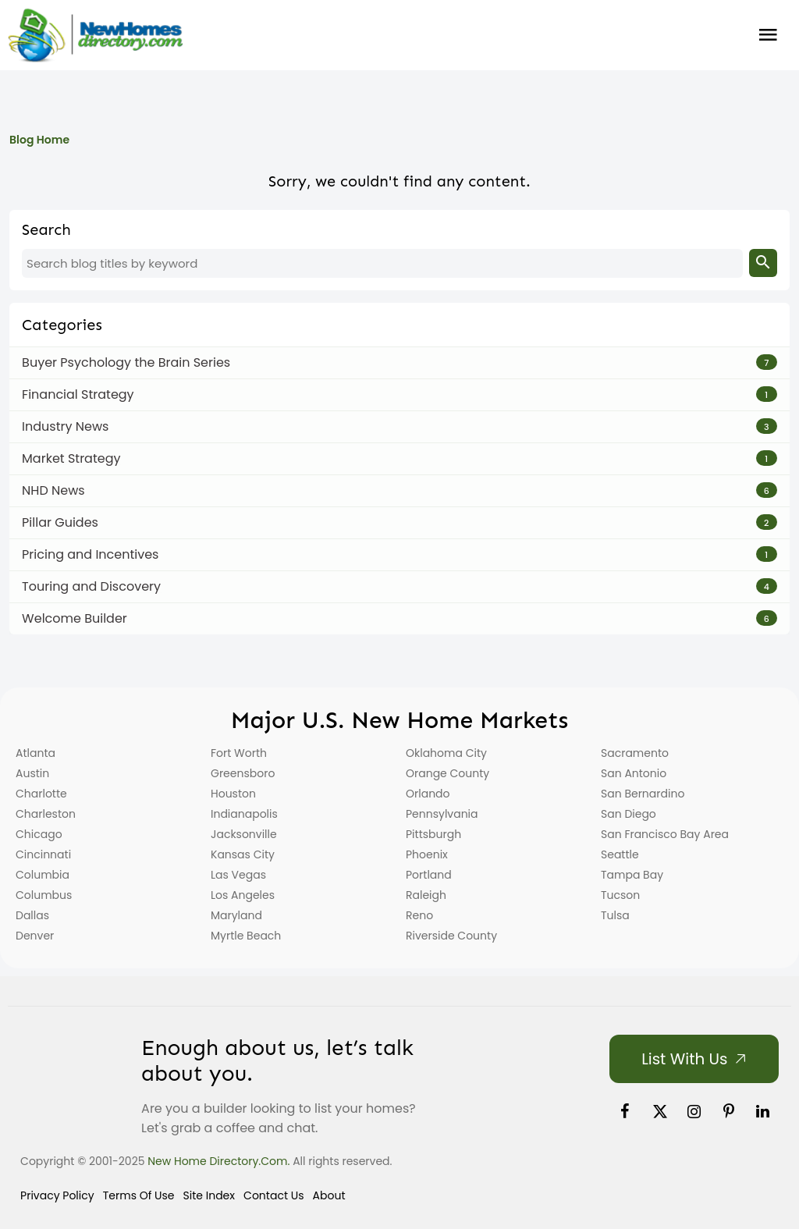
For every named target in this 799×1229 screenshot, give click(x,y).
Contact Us (273, 1195)
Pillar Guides (60, 522)
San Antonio (633, 773)
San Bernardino (642, 793)
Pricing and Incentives (90, 554)
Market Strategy (71, 458)
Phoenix (427, 854)
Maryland (236, 915)
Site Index (209, 1195)
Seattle (620, 854)
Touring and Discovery (91, 586)
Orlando (428, 793)
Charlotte (41, 793)
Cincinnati (43, 854)
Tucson (620, 895)
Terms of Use (139, 1195)
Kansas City (243, 854)
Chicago (39, 834)
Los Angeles (243, 895)
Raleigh (426, 895)
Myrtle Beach (246, 935)
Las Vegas (238, 875)
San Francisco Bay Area (665, 834)
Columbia (42, 875)
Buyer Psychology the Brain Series (126, 362)
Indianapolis (244, 814)
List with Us (684, 1059)
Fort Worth (239, 753)
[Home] (95, 35)
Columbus (44, 895)
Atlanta (35, 753)
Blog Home (39, 139)
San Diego (628, 814)
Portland (429, 875)
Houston (233, 793)
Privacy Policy (57, 1195)
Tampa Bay (632, 875)
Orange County (447, 773)
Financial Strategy (78, 394)
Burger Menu (768, 35)
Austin (32, 773)
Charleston (46, 814)
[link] (625, 1111)
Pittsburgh (433, 834)
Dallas (32, 915)
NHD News (53, 490)
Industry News (65, 426)
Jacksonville (244, 834)
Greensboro (243, 773)
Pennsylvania (442, 814)
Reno (419, 915)
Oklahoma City (446, 753)
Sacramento (635, 753)
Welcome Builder (74, 618)
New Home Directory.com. (218, 1161)
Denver (35, 935)
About (329, 1195)
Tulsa (615, 915)
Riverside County (451, 935)
